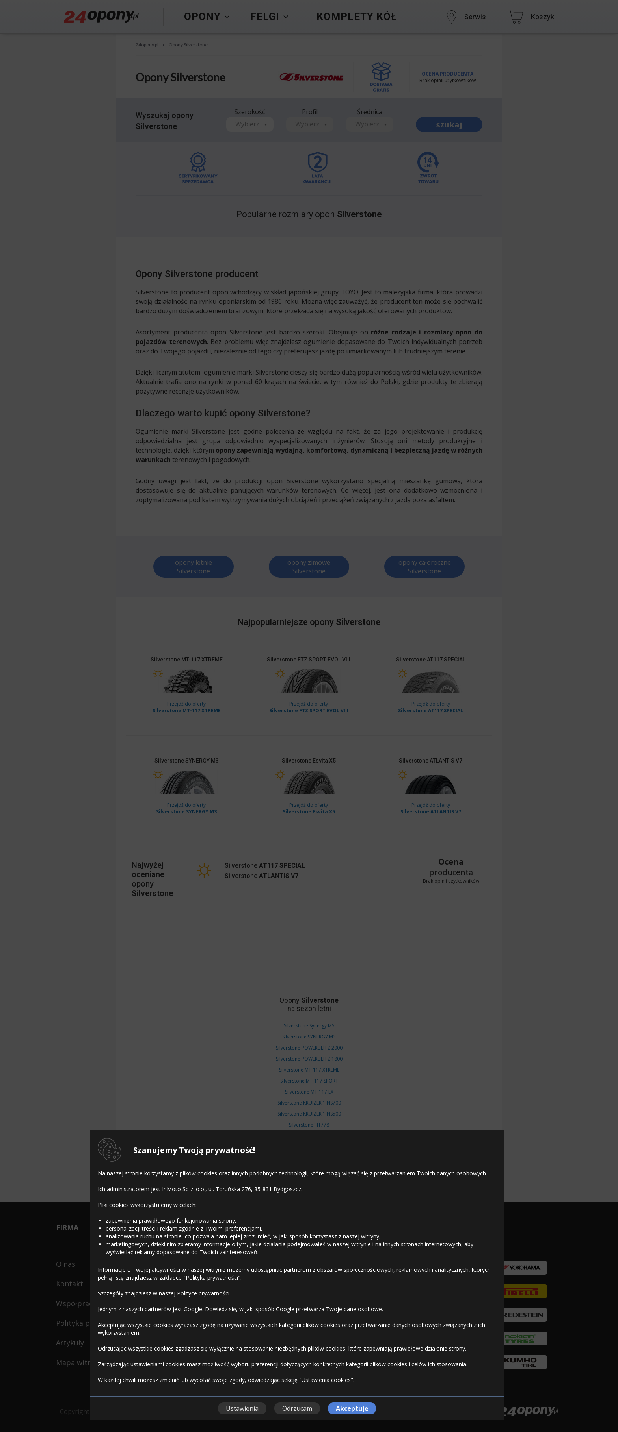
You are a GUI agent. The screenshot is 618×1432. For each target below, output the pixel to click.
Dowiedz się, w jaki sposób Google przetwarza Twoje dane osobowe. (294, 1309)
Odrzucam (297, 1408)
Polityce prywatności (203, 1293)
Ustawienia (242, 1408)
